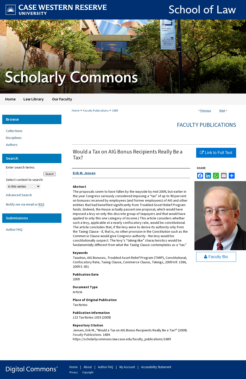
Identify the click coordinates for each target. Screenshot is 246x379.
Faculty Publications (96, 111)
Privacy (73, 372)
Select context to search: (24, 179)
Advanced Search (19, 195)
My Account (127, 367)
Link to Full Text (216, 153)
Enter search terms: (20, 167)
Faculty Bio (216, 257)
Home (75, 111)
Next (222, 111)
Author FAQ (14, 229)
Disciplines (14, 137)
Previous (205, 111)
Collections (14, 131)
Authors (12, 144)
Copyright (88, 372)
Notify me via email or (25, 204)
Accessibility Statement (156, 367)
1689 (115, 111)
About (88, 367)
